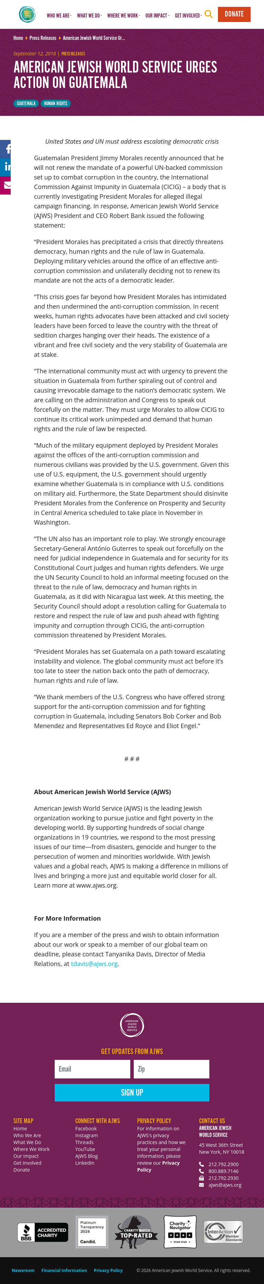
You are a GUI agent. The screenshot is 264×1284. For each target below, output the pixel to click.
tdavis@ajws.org (94, 963)
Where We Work (31, 1149)
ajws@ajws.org (225, 1185)
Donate (234, 14)
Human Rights (55, 103)
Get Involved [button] (187, 16)
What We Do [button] (88, 16)
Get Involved (27, 1163)
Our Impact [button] (156, 16)
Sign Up (132, 1093)
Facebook (86, 1128)
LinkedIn (85, 1163)
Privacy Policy (108, 1270)
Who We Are (27, 1135)
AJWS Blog (86, 1156)
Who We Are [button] (58, 16)
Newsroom (23, 1270)
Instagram (86, 1135)
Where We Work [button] (122, 16)
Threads (84, 1142)
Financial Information (64, 1270)
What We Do (27, 1142)
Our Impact (26, 1156)
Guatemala (26, 103)
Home (20, 1128)
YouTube (85, 1149)
